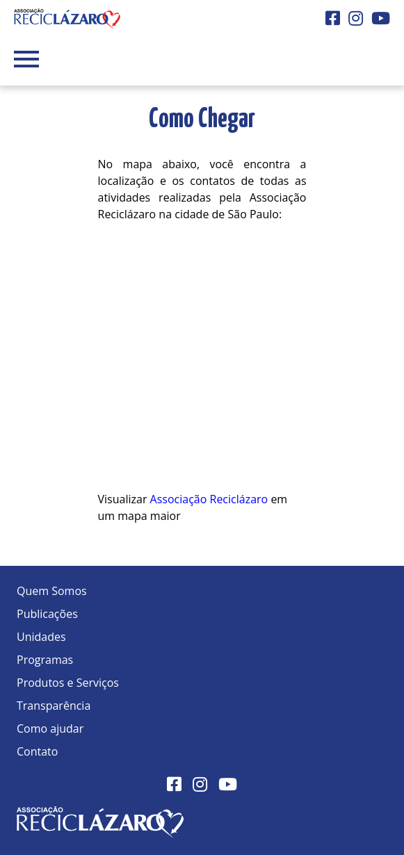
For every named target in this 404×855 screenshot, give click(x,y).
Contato (37, 751)
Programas (45, 659)
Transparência (53, 705)
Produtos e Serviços (68, 682)
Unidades (41, 636)
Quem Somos (52, 590)
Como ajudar (50, 728)
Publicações (47, 613)
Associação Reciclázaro (209, 499)
